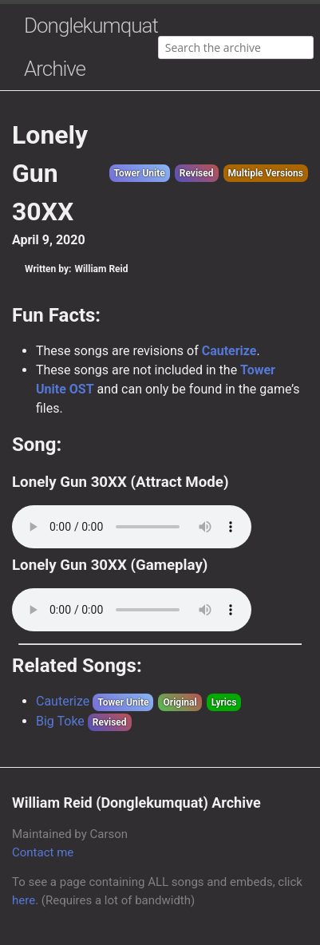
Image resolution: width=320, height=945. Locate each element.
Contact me (42, 852)
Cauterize (229, 350)
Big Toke (60, 721)
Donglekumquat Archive (91, 47)
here (23, 900)
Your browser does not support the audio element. (131, 526)
